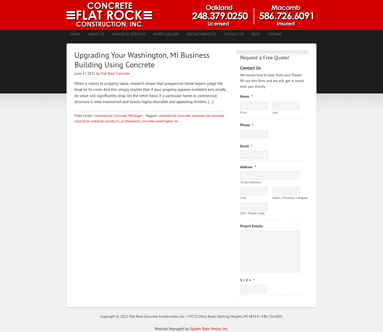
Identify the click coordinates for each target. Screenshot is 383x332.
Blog (255, 34)
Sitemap (275, 34)
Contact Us (234, 34)
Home (75, 34)
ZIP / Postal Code (252, 213)
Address (248, 167)
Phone (246, 125)
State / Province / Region (286, 198)
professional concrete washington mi (149, 121)
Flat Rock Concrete (115, 73)
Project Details (251, 226)
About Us (96, 34)
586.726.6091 (272, 316)
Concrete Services (128, 34)
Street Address (250, 182)
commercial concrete (174, 115)
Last (275, 112)
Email (246, 146)
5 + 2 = (247, 280)
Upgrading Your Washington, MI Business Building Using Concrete (141, 60)
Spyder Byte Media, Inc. (209, 328)
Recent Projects (201, 34)
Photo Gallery (166, 34)
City (243, 198)
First (243, 112)
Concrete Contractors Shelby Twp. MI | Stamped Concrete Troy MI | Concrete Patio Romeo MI (191, 15)
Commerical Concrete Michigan (118, 115)
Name (246, 96)
